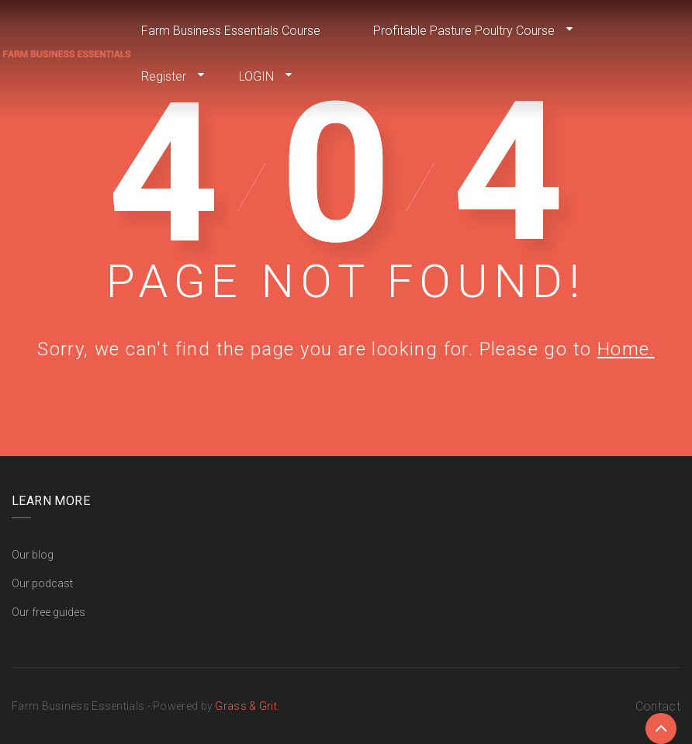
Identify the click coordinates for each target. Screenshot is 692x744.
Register (163, 76)
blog (43, 554)
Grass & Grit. (247, 706)
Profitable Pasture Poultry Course (464, 30)
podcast (52, 583)
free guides (58, 612)
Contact (657, 706)
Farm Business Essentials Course (230, 30)
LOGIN (256, 76)
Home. (626, 349)
